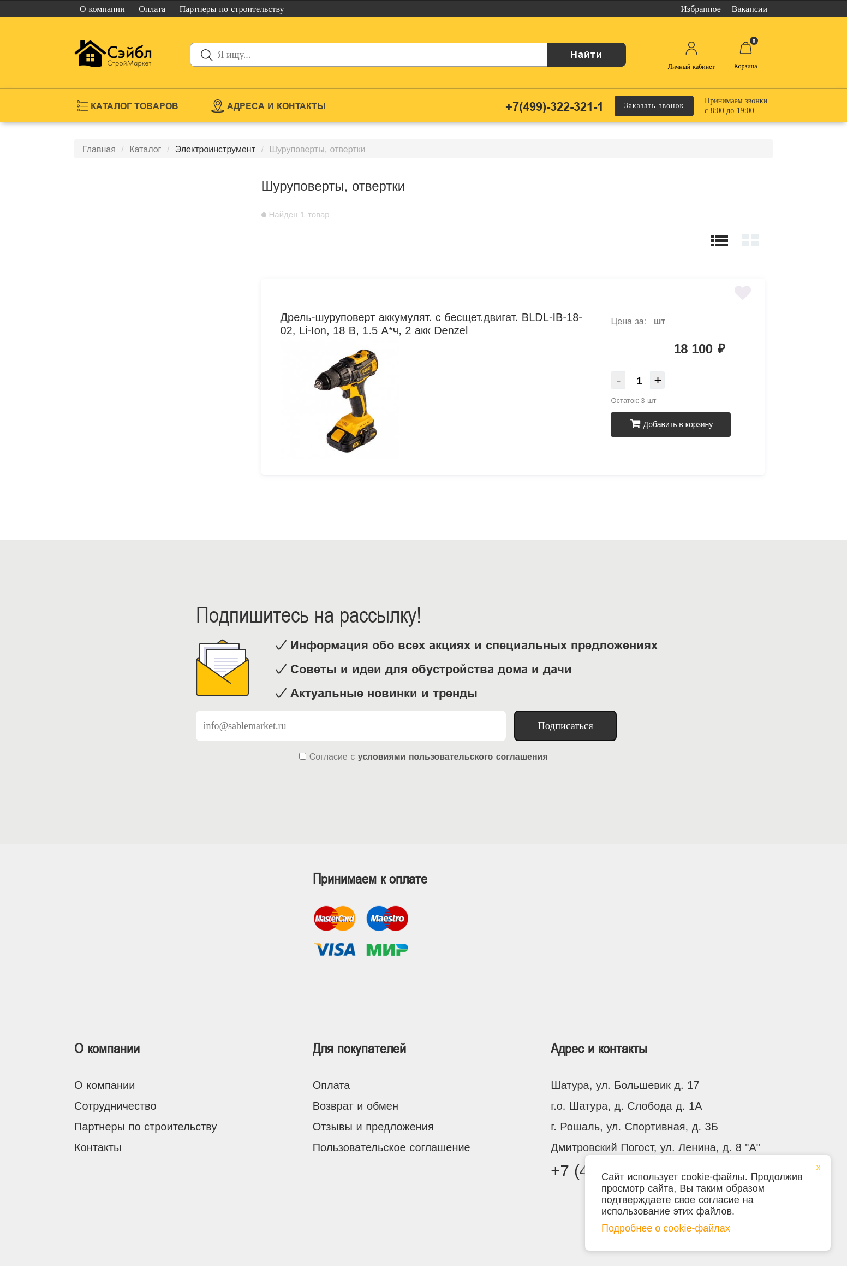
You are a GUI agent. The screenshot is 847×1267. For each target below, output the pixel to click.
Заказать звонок (654, 106)
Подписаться (565, 725)
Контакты (97, 1147)
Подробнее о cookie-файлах (665, 1228)
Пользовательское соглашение (391, 1147)
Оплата (331, 1085)
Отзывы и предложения (373, 1127)
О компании (104, 1085)
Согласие (328, 756)
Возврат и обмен (355, 1106)
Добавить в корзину (671, 424)
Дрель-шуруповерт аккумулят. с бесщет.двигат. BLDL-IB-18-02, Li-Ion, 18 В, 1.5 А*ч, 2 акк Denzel (432, 323)
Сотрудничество (115, 1106)
